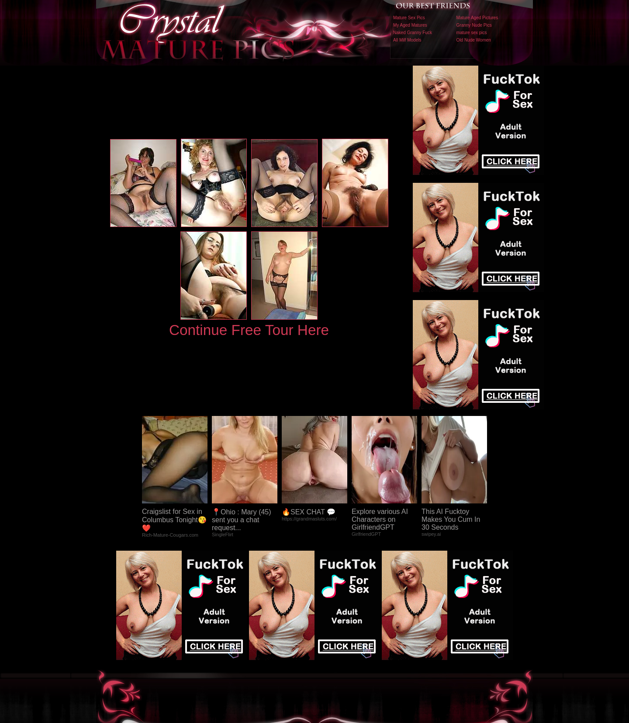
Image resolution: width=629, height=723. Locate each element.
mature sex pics (471, 32)
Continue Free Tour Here (249, 330)
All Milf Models (407, 40)
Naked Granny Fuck (412, 32)
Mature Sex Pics (409, 17)
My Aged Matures (410, 25)
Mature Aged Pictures (477, 17)
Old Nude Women (473, 40)
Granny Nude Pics (474, 25)
